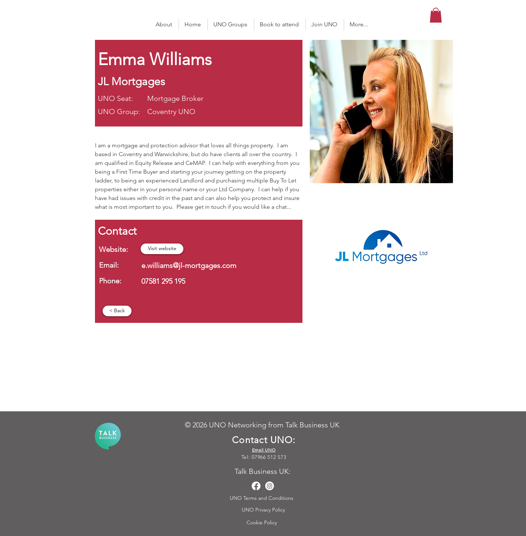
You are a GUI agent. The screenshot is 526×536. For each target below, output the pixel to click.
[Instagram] (269, 486)
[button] (436, 15)
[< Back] (117, 311)
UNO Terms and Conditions (262, 498)
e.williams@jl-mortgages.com (188, 265)
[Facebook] (256, 486)
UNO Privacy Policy (264, 509)
